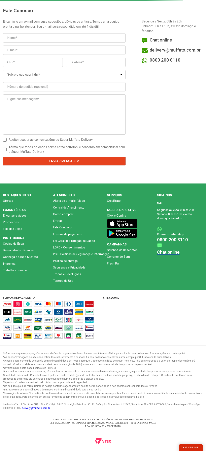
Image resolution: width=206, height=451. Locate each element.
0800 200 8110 (165, 60)
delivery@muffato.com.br (36, 408)
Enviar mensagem (64, 161)
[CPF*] (33, 62)
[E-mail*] (64, 50)
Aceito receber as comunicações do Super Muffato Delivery (51, 140)
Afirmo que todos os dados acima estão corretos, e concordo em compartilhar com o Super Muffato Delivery (67, 149)
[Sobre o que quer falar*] (64, 74)
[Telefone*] (96, 62)
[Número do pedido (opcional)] (64, 86)
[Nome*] (64, 38)
